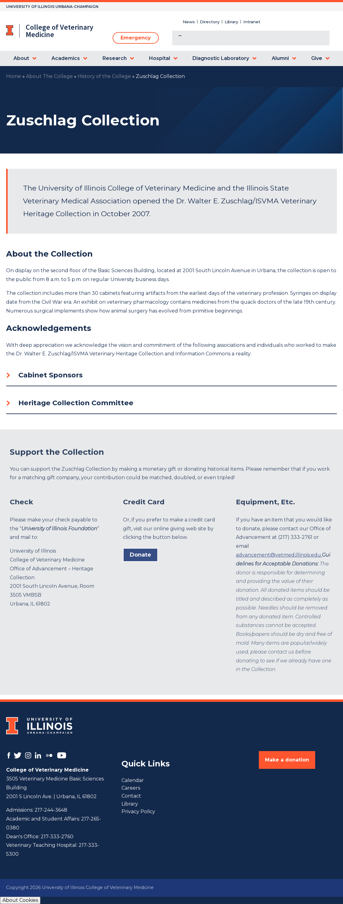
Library (231, 21)
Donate (140, 554)
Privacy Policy (138, 811)
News (189, 21)
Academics (65, 58)
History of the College (104, 76)
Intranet (251, 21)
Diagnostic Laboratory (220, 58)
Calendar (132, 780)
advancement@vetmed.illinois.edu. (279, 555)
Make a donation (287, 760)
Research (115, 58)
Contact (131, 796)
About (21, 58)
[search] (243, 38)
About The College (49, 76)
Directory (210, 21)
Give (316, 58)
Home (13, 76)
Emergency (136, 38)
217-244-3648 (51, 810)
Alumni (280, 58)
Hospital (159, 58)
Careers (130, 788)
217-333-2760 (57, 836)
